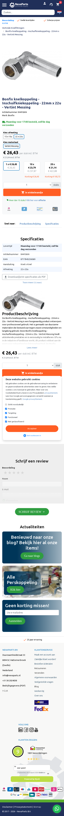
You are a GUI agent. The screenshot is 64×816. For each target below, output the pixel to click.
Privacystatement (23, 807)
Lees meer (32, 347)
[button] (59, 12)
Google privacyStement (32, 399)
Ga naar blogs (32, 555)
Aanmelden (15, 621)
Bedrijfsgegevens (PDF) (13, 685)
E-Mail (5, 489)
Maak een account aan (44, 654)
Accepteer (32, 428)
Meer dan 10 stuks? (26, 200)
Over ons (38, 695)
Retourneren (40, 668)
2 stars (10, 472)
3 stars (14, 472)
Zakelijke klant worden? (45, 659)
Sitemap (37, 807)
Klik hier (15, 589)
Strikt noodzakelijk (16, 404)
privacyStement (50, 393)
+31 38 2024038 (9, 680)
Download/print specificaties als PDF (25, 277)
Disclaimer (7, 807)
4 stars (18, 472)
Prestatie (11, 409)
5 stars (23, 472)
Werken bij (39, 691)
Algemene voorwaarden (45, 677)
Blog (36, 686)
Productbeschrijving (30, 223)
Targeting (12, 413)
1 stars (6, 472)
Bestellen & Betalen (43, 664)
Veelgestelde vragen (43, 682)
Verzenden (39, 673)
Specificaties (52, 223)
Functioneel (12, 417)
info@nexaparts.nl (11, 675)
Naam (5, 478)
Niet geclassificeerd (16, 421)
